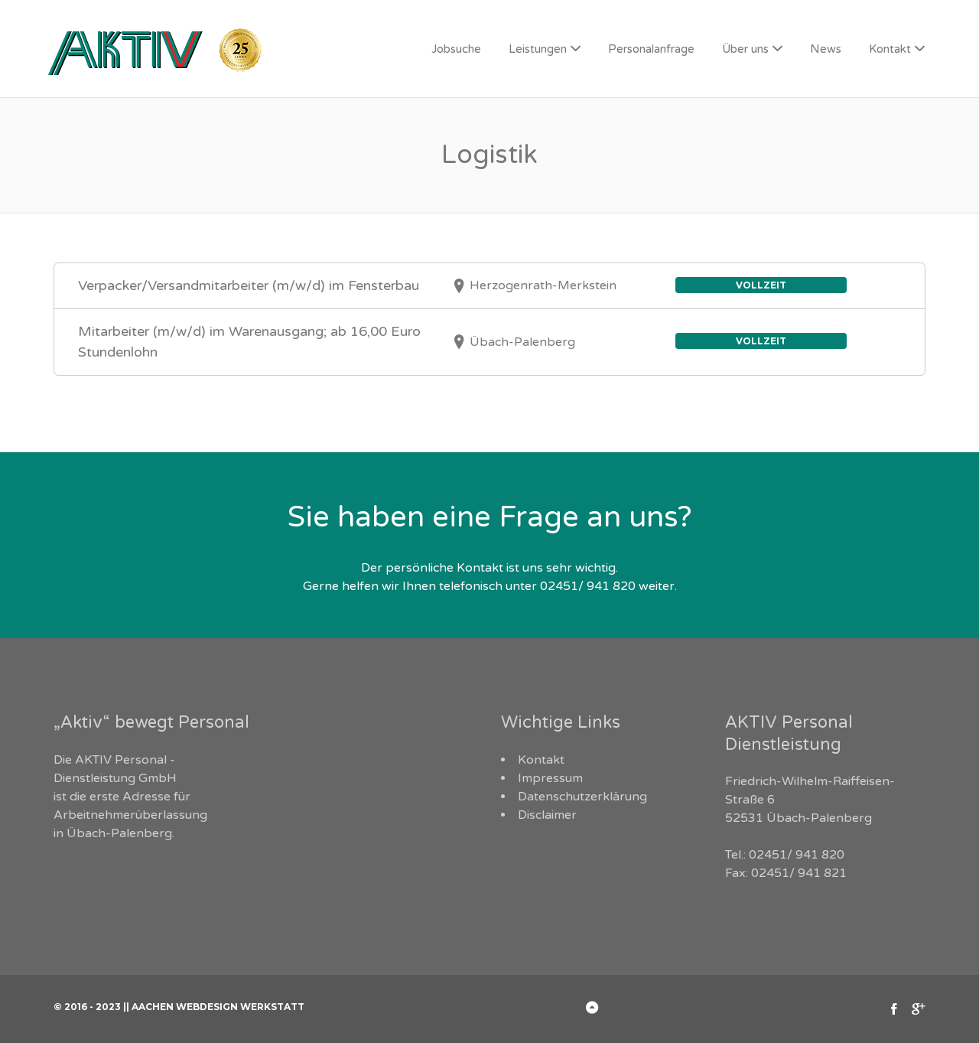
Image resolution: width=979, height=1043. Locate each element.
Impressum (550, 778)
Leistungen (538, 49)
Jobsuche (456, 49)
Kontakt (890, 49)
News (825, 49)
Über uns (745, 49)
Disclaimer (547, 815)
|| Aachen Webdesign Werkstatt (213, 1006)
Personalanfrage (651, 49)
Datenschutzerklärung (582, 796)
